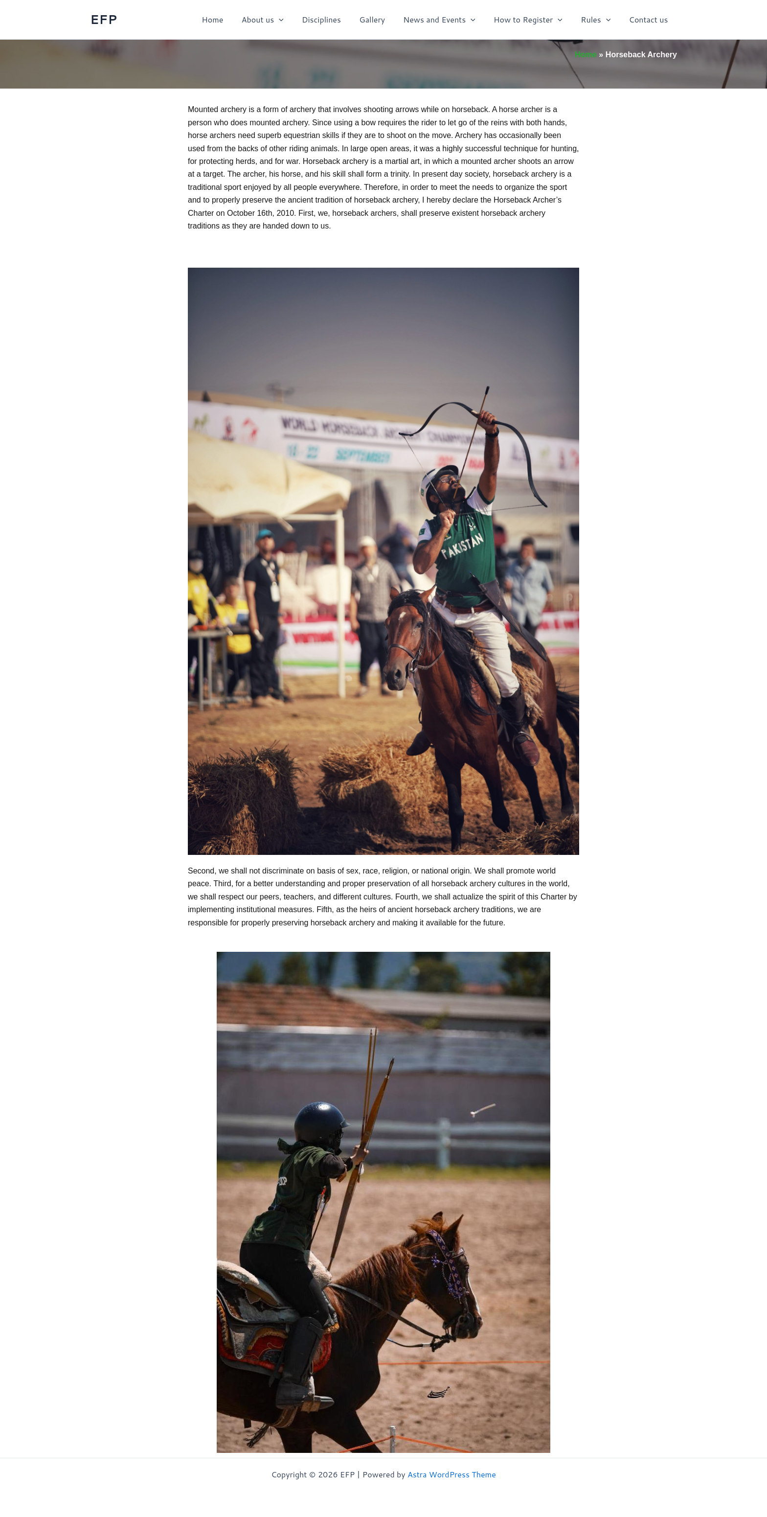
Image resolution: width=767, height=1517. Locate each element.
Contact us (649, 19)
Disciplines (335, 19)
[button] (296, 19)
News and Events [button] (448, 19)
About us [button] (279, 19)
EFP (103, 19)
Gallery (384, 19)
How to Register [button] (534, 19)
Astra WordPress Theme (451, 1474)
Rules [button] (599, 19)
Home (232, 19)
